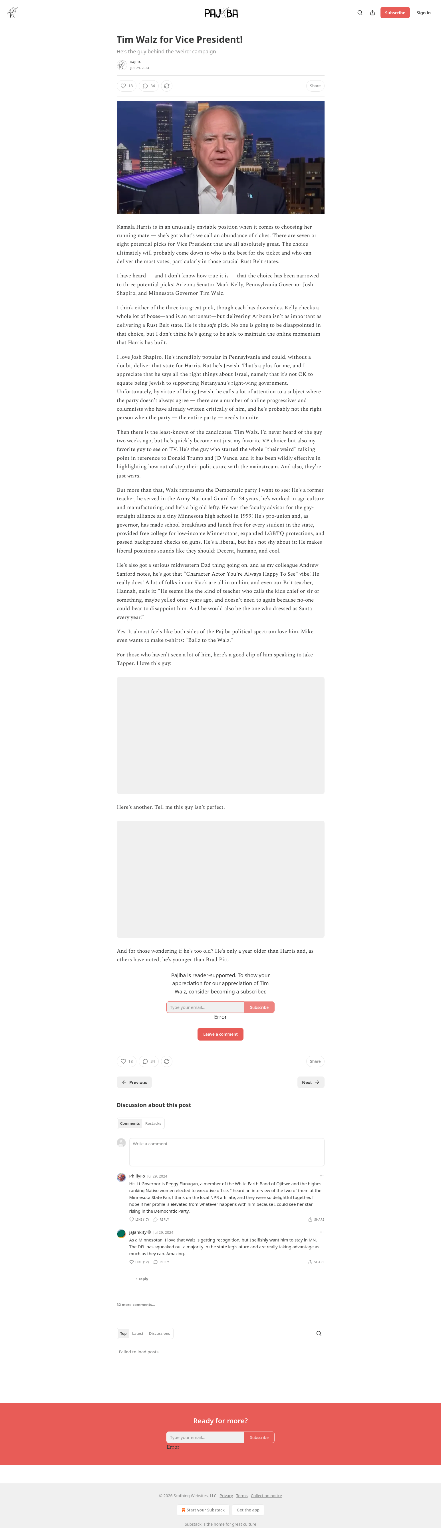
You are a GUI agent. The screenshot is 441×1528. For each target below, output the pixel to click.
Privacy (226, 1495)
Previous (134, 1082)
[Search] (360, 12)
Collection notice (266, 1495)
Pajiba (135, 62)
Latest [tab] (137, 1333)
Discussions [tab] (159, 1333)
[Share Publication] (372, 12)
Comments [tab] (130, 1123)
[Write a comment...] (227, 1152)
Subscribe (395, 12)
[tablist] (141, 1123)
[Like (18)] (127, 86)
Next (311, 1082)
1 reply (142, 1278)
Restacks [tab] (153, 1123)
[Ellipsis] (321, 1175)
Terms (241, 1495)
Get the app (248, 1510)
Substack (193, 1524)
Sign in (424, 12)
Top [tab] (123, 1333)
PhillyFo (137, 1176)
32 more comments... (136, 1304)
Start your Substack (202, 1510)
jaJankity (138, 1232)
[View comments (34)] (149, 86)
